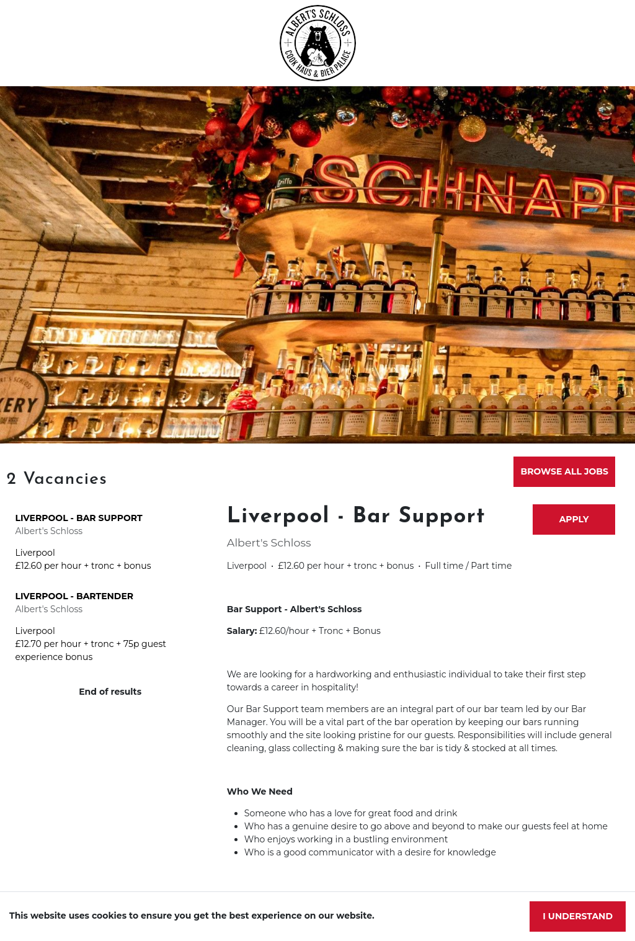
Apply (574, 519)
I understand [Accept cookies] (578, 916)
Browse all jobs (564, 471)
